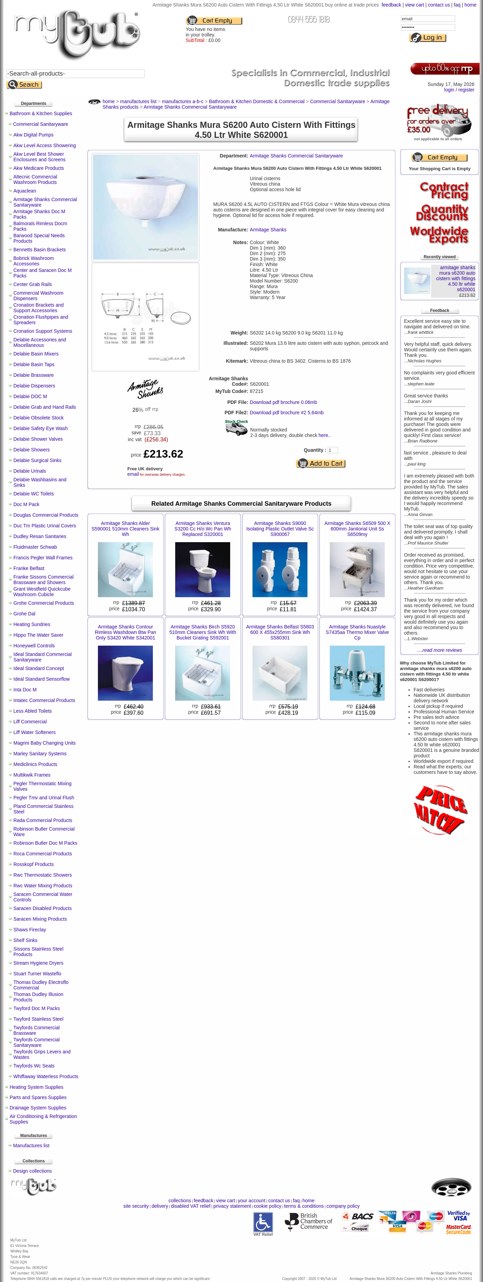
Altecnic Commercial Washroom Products (35, 179)
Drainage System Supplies (38, 1107)
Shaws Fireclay (29, 929)
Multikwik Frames (31, 775)
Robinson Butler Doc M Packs (45, 843)
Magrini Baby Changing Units (44, 743)
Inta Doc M (25, 689)
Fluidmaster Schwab (35, 547)
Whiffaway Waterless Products (45, 1076)
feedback (391, 5)
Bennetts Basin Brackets (39, 249)
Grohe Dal (24, 613)
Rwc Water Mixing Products (42, 885)
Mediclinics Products (35, 764)
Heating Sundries (31, 624)
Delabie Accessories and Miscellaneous (39, 342)
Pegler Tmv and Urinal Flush (43, 797)
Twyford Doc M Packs (36, 1008)
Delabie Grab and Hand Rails (44, 407)
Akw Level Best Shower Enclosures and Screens (39, 156)
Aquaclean (24, 191)
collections (180, 1200)
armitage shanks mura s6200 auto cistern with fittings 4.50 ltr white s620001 (455, 278)
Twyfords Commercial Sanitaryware (36, 1042)
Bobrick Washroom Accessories (33, 260)
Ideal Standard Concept (38, 668)
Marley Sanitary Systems (40, 753)
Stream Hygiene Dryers (38, 963)
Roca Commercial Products (42, 853)
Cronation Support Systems (42, 331)
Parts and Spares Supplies (38, 1097)
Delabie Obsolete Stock (38, 417)
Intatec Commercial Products (44, 700)
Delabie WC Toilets (33, 493)
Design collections (32, 1171)
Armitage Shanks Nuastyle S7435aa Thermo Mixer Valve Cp (357, 632)
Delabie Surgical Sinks (37, 460)
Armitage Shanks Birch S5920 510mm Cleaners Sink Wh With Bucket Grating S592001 (202, 632)
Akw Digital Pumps (33, 135)
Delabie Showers (31, 449)
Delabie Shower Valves (38, 439)
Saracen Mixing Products (40, 919)
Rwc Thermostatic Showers (42, 875)
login (449, 89)
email (133, 474)
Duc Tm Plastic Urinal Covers (44, 525)
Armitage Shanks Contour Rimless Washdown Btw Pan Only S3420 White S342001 (125, 632)
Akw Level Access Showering (44, 145)
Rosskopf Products (33, 864)
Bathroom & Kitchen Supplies (41, 113)
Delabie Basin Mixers (36, 354)
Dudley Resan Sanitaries (39, 536)
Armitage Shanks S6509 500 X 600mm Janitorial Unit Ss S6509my (357, 529)
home (470, 5)
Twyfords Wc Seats (34, 1066)
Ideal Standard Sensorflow (41, 679)
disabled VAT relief (191, 1206)
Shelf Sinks (25, 940)
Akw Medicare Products (38, 168)
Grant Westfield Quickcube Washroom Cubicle (41, 591)
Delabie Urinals (29, 471)
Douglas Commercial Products (45, 515)
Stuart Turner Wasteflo (37, 973)
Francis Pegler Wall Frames (42, 557)
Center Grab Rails (32, 284)
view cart (414, 5)
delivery (159, 1206)
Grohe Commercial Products (43, 603)
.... (439, 650)
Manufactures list (31, 1145)
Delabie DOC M (30, 396)
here (323, 435)
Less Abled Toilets (32, 711)
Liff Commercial (30, 721)
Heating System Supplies (36, 1087)
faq (457, 5)
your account (251, 1200)
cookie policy (267, 1206)
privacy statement (232, 1206)
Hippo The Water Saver (38, 635)
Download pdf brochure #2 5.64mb (287, 412)
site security (136, 1206)
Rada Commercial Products (42, 820)
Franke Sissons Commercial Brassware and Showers (43, 579)
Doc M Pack (26, 504)
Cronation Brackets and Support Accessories (38, 307)
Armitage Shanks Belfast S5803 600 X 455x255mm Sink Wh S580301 (280, 632)
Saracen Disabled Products (42, 908)
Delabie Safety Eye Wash (40, 428)
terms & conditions (304, 1206)
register (466, 89)
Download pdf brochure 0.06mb (283, 402)
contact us (439, 5)
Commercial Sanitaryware (40, 124)
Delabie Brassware (33, 375)
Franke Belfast (28, 568)
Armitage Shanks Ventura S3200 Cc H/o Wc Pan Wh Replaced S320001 (203, 529)
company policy (343, 1206)
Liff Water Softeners (34, 732)
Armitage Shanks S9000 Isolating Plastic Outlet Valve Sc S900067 (280, 529)
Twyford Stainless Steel (38, 1019)
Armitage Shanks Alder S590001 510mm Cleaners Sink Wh (125, 529)
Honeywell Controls (34, 645)
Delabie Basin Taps (34, 364)
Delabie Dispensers (34, 385)
